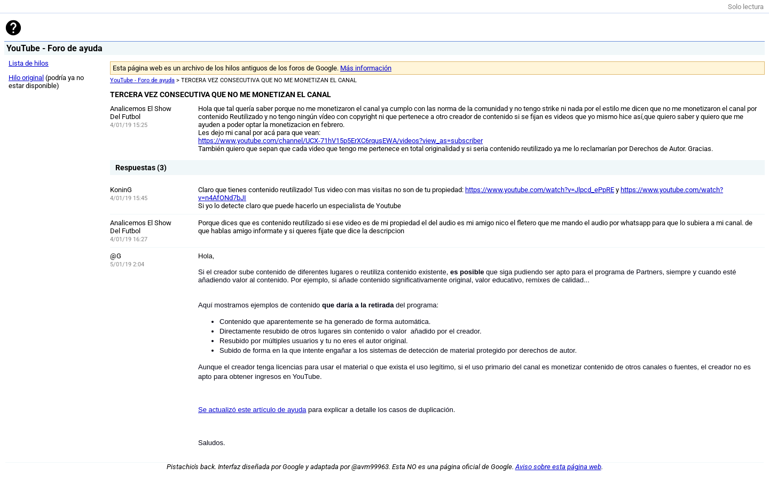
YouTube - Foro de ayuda (142, 80)
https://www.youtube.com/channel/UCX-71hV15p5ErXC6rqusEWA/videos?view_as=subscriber (340, 141)
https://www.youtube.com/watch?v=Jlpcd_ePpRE (539, 190)
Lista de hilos (29, 63)
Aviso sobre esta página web (558, 467)
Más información (365, 68)
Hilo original (26, 78)
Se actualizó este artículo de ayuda (252, 410)
